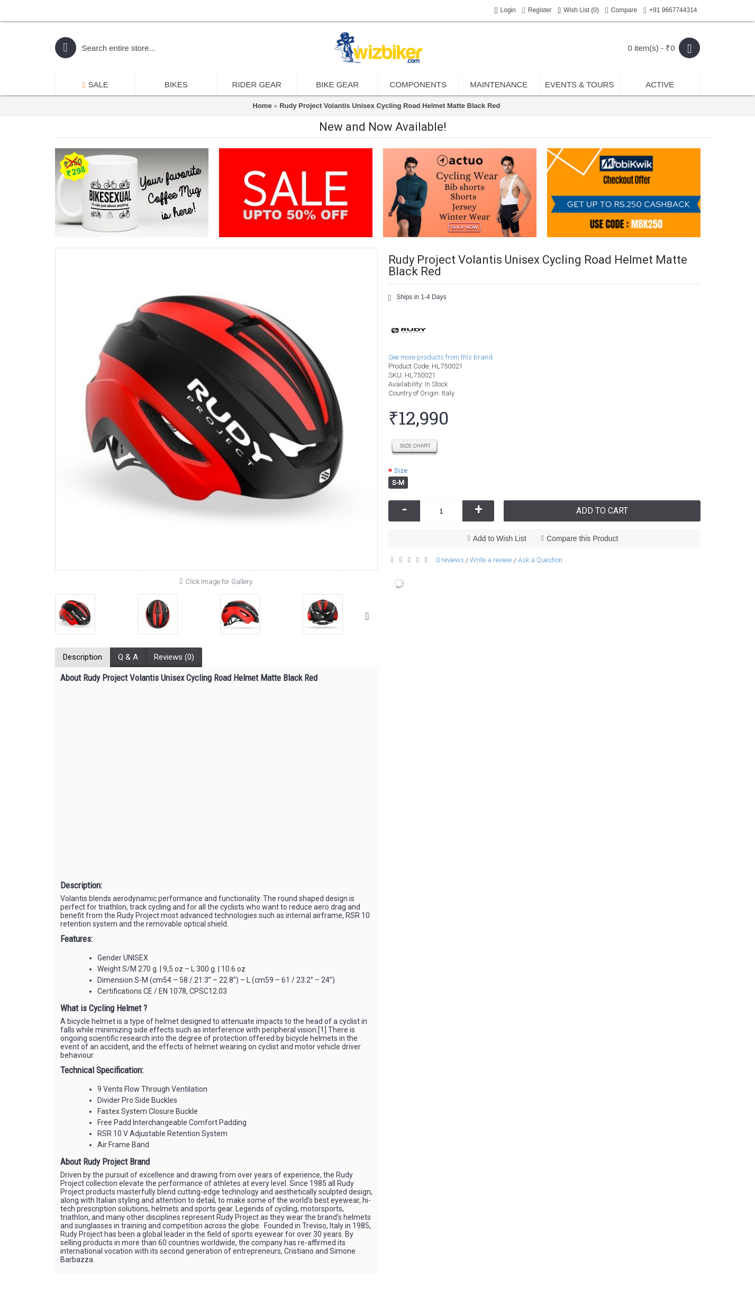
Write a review (491, 560)
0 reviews (450, 560)
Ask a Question (540, 560)
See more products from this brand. (441, 357)
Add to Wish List (499, 538)
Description (82, 657)
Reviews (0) (174, 657)
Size (400, 470)
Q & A (128, 657)
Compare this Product (582, 538)
